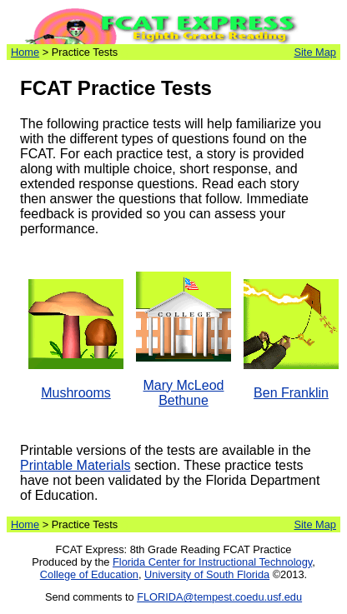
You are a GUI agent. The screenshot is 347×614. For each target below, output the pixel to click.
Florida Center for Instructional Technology (212, 562)
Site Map (315, 52)
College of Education (89, 574)
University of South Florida (206, 574)
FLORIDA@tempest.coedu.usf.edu (219, 597)
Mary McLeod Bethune (183, 392)
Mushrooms (76, 393)
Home (25, 52)
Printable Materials (75, 465)
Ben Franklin (291, 393)
